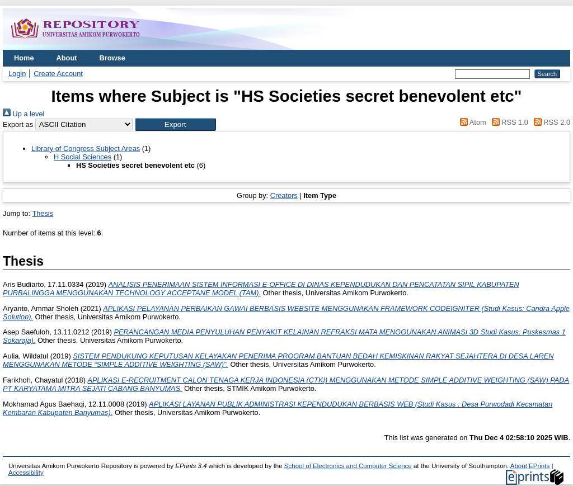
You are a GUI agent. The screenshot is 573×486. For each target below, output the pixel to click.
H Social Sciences (82, 157)
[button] (175, 124)
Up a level (23, 114)
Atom (471, 122)
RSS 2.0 (550, 122)
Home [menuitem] (24, 58)
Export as (18, 124)
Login (17, 73)
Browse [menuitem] (112, 58)
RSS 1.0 (508, 122)
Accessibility (26, 472)
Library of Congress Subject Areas (85, 148)
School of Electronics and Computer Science (348, 466)
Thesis (42, 213)
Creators (284, 195)
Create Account (58, 73)
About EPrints (529, 466)
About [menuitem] (67, 58)
